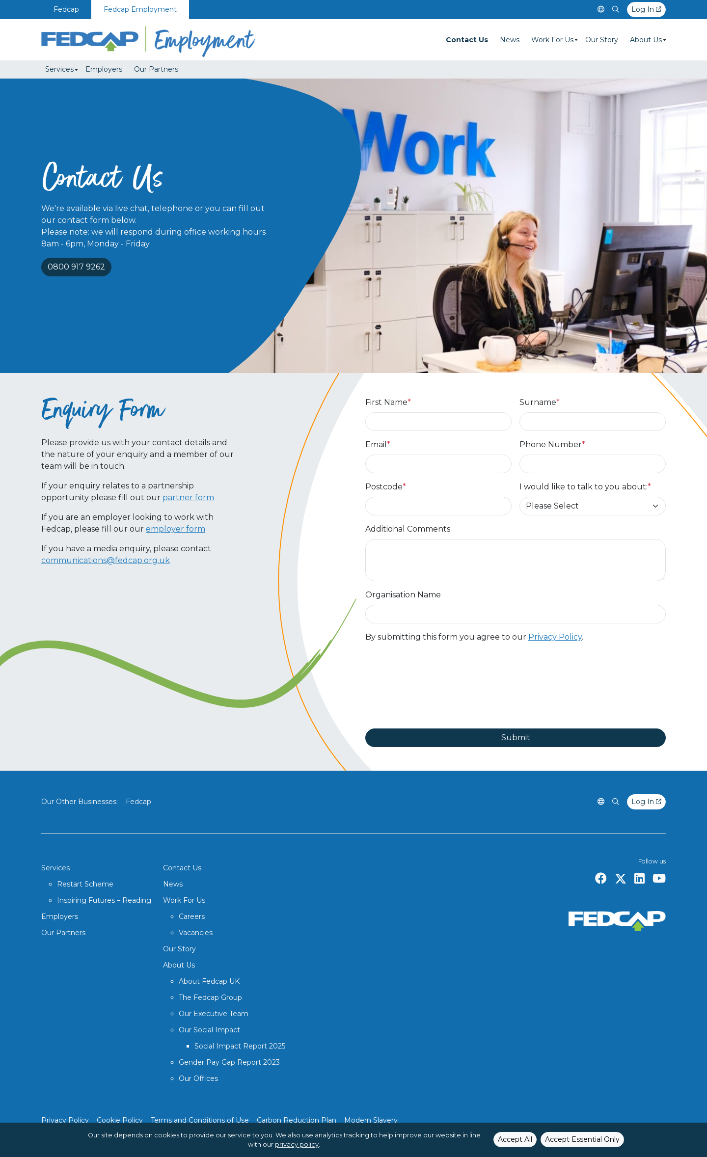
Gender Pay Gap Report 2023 (229, 1062)
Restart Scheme (85, 884)
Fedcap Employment (140, 9)
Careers (192, 916)
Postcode (385, 486)
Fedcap (66, 9)
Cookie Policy (120, 1120)
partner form (188, 497)
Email (377, 444)
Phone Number (552, 444)
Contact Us (467, 39)
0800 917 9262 (76, 266)
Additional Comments (407, 529)
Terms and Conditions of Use (200, 1120)
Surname (539, 402)
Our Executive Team (213, 1013)
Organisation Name (403, 594)
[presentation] (440, 686)
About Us (646, 39)
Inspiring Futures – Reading (104, 900)
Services (59, 69)
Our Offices (198, 1078)
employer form (175, 529)
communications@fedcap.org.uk (105, 560)
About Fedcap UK (209, 981)
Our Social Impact (209, 1029)
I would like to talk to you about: (585, 486)
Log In (646, 9)
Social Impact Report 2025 (239, 1046)
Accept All (515, 1139)
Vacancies (196, 932)
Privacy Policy (555, 637)
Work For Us (552, 39)
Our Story (601, 39)
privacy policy (297, 1144)
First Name (388, 402)
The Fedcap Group (210, 997)
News (509, 39)
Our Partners (156, 69)
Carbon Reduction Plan (296, 1120)
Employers (103, 69)
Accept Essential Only (582, 1139)
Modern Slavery (371, 1120)
